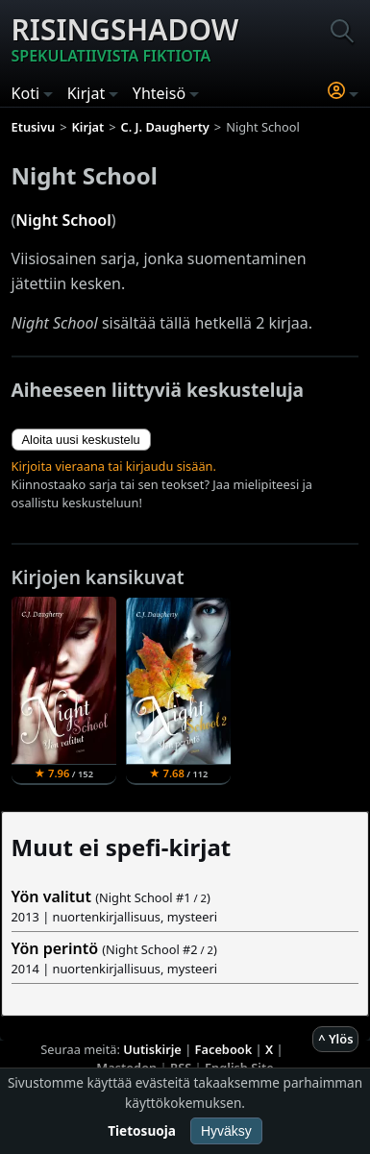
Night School (63, 220)
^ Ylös (335, 1038)
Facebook (224, 1049)
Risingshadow (125, 38)
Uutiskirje (152, 1049)
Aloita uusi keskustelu (81, 439)
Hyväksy (226, 1131)
